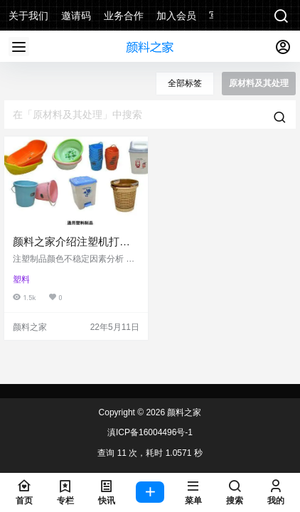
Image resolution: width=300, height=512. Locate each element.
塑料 (21, 279)
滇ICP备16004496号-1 (150, 432)
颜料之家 (183, 412)
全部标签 (185, 83)
